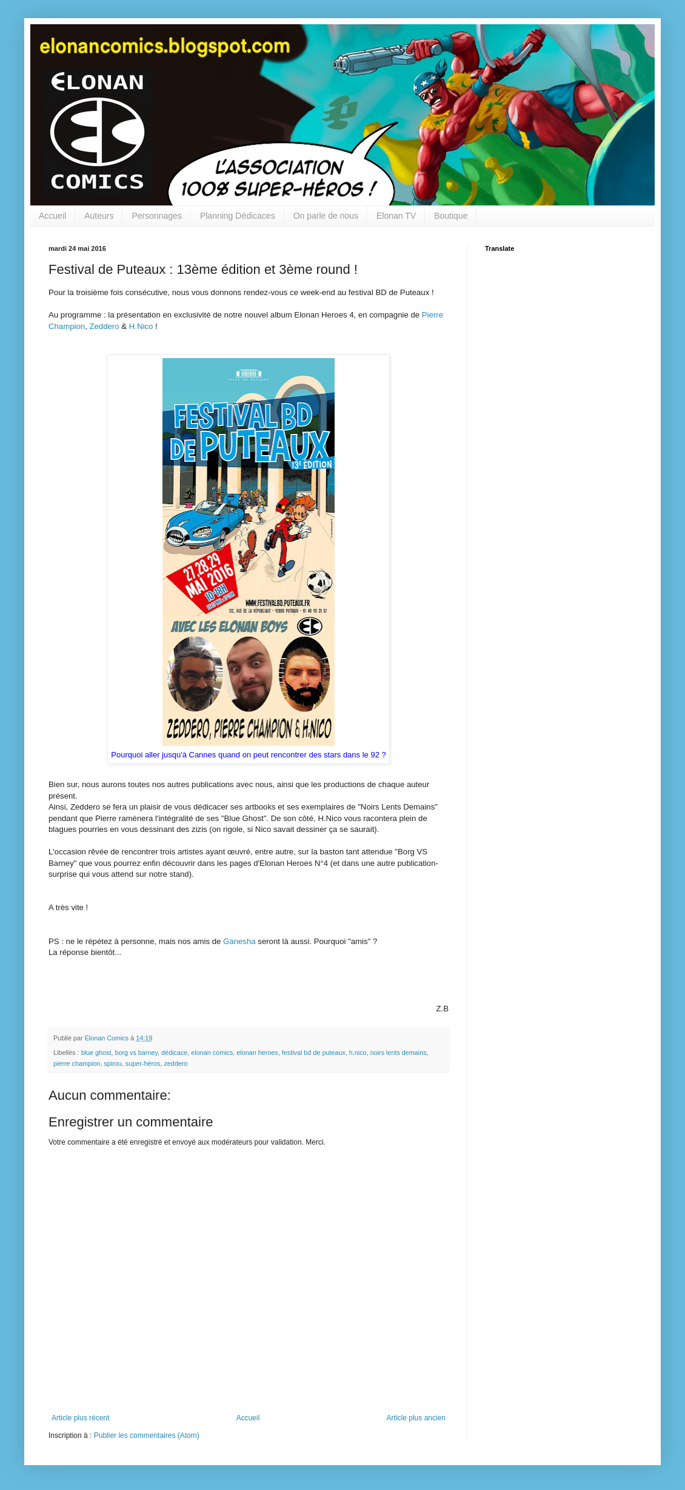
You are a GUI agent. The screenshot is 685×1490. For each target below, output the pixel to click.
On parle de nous (325, 216)
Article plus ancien (416, 1418)
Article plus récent (80, 1418)
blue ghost (96, 1052)
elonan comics (212, 1052)
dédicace (174, 1052)
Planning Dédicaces (237, 216)
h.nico (358, 1052)
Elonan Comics (108, 1038)
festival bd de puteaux (314, 1052)
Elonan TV (396, 216)
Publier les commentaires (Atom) (146, 1435)
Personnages (157, 216)
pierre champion (76, 1063)
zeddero (175, 1063)
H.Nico (141, 326)
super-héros (143, 1063)
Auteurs (98, 216)
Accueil (52, 216)
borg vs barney (136, 1052)
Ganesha (239, 941)
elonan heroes (257, 1052)
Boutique (450, 216)
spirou (112, 1063)
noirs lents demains (398, 1052)
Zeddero (104, 326)
